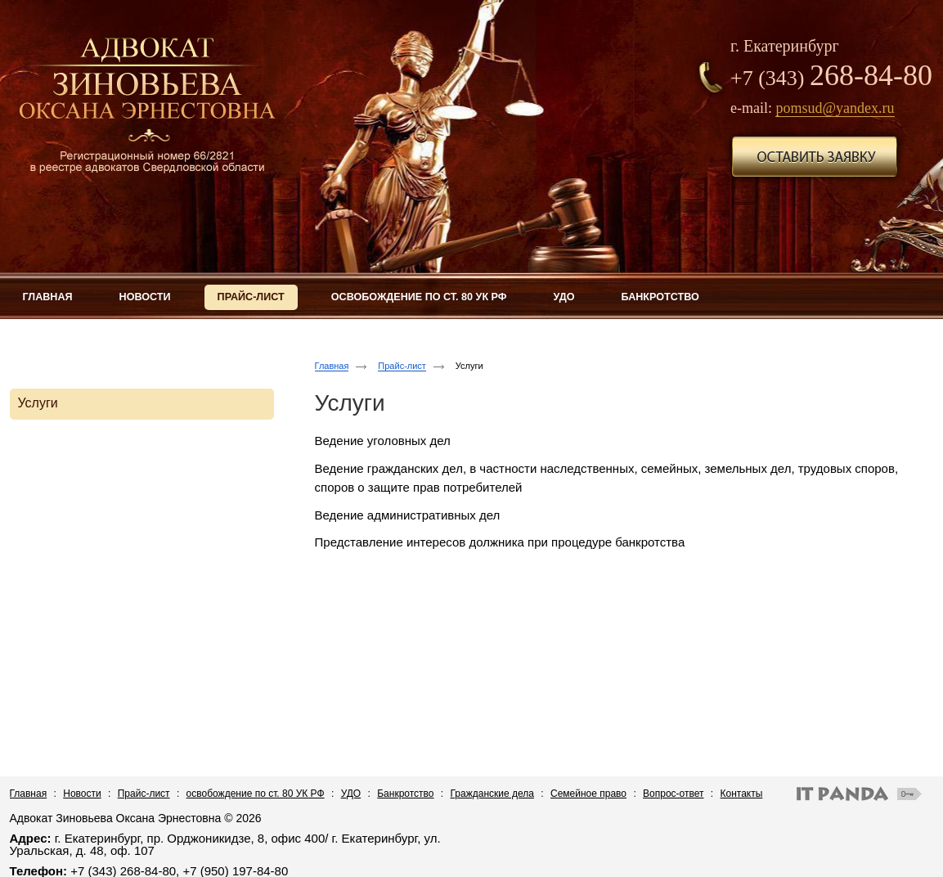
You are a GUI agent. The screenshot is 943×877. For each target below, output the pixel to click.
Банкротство (405, 793)
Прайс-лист (402, 366)
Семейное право (588, 793)
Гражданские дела (492, 793)
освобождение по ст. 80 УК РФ (255, 793)
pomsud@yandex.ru (834, 108)
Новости (82, 793)
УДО (351, 793)
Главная (332, 366)
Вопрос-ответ (673, 793)
